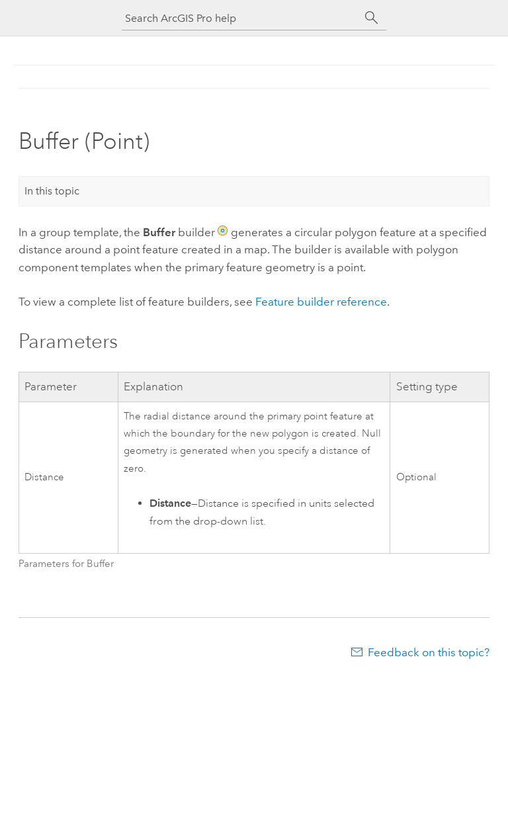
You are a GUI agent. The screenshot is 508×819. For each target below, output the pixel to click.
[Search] (371, 17)
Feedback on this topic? (428, 652)
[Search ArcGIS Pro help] (241, 18)
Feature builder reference (321, 301)
